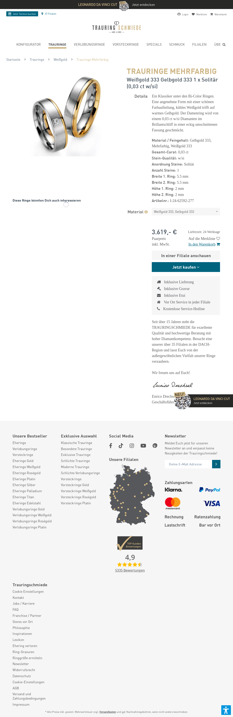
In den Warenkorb (204, 244)
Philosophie (21, 628)
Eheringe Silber (24, 485)
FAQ (15, 609)
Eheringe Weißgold (26, 467)
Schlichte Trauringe (75, 461)
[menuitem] (29, 45)
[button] (226, 710)
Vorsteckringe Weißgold (78, 491)
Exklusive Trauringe (75, 455)
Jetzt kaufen (184, 267)
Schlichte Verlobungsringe (80, 473)
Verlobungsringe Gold (29, 509)
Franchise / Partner (27, 615)
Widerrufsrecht (24, 670)
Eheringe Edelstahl (27, 503)
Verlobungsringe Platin (29, 527)
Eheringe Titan (23, 497)
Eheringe (19, 443)
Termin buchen (22, 14)
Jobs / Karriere (24, 603)
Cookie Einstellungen (28, 591)
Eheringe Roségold (27, 473)
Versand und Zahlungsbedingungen (29, 696)
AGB (16, 688)
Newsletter (21, 664)
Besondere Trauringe (76, 449)
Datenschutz (22, 676)
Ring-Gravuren (23, 652)
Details (141, 96)
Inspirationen (22, 634)
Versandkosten (107, 711)
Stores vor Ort (23, 622)
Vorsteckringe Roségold (78, 497)
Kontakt (18, 597)
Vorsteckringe (23, 455)
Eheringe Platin (24, 479)
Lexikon (18, 640)
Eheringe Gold (23, 461)
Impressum (21, 704)
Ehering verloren (25, 646)
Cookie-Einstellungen (28, 682)
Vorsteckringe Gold (75, 485)
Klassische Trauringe (76, 443)
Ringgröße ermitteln (27, 658)
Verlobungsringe (25, 449)
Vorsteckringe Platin (76, 503)
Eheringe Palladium (27, 491)
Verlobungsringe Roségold (32, 521)
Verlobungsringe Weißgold (32, 515)
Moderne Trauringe (75, 467)
